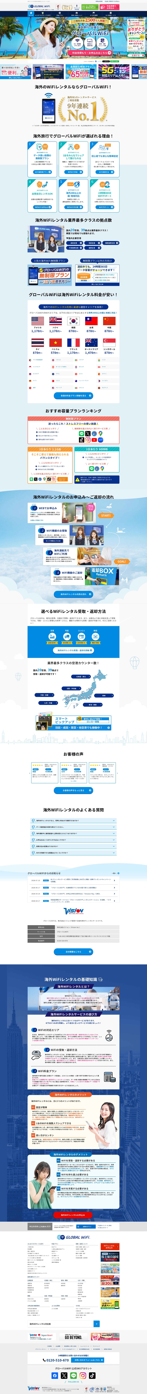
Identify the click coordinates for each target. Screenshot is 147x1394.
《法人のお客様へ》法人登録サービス (84, 1313)
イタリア (79, 360)
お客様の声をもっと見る (73, 790)
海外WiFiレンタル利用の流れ (73, 594)
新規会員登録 (99, 1)
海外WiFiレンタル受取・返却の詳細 (73, 650)
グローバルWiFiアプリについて (83, 1308)
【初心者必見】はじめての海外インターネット (38, 1255)
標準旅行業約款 (108, 1349)
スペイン (102, 374)
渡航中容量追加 (55, 1262)
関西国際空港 (110, 243)
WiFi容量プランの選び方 (33, 1253)
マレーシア (57, 388)
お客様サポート (31, 1271)
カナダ (101, 367)
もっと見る (102, 781)
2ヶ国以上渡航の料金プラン (58, 1249)
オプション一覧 (55, 1258)
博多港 (79, 1298)
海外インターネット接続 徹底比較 (35, 1260)
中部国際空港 (73, 248)
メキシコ (79, 388)
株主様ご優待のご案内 (81, 1315)
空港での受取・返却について (82, 1247)
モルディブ (103, 388)
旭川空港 (46, 1285)
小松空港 (46, 1301)
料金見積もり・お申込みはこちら (89, 52)
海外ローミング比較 (32, 1264)
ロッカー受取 (79, 1255)
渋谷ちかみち (31, 1299)
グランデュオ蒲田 (32, 1301)
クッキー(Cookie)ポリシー (68, 1349)
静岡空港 (63, 1285)
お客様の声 (78, 1311)
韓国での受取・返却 (80, 1253)
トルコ (56, 381)
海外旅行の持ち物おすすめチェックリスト (37, 1273)
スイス (78, 374)
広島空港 (63, 1299)
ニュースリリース (84, 1346)
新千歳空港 (47, 1283)
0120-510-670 (56, 1360)
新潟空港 (46, 1299)
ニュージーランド (81, 381)
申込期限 (30, 1249)
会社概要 (58, 1346)
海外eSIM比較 (31, 1262)
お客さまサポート (103, 1227)
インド (101, 360)
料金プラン (54, 1247)
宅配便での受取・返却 (81, 1249)
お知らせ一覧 (79, 1317)
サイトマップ (96, 1346)
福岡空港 (92, 248)
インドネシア (34, 367)
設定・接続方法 (31, 1251)
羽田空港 (92, 243)
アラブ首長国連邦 (36, 360)
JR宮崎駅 (80, 1301)
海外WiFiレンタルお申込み (73, 1215)
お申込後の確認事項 (32, 1308)
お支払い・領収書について (34, 1315)
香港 (32, 388)
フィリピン (103, 381)
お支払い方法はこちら (36, 520)
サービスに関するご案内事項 (34, 1258)
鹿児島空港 (80, 1292)
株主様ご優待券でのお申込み (112, 1)
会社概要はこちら (73, 951)
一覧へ (114, 873)
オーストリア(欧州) (59, 367)
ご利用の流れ (31, 1247)
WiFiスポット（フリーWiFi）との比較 (36, 1266)
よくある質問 (55, 1308)
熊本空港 (80, 1285)
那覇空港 (80, 1294)
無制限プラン (55, 1251)
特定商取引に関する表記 (70, 1346)
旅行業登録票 (96, 1349)
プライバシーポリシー (40, 1349)
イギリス (56, 360)
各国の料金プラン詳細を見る (73, 395)
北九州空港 (80, 1283)
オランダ (79, 367)
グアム (55, 374)
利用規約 (49, 1346)
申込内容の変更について (33, 1311)
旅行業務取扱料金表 (84, 1349)
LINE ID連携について (32, 1268)
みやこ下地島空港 (82, 1296)
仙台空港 (46, 1288)
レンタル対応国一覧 (56, 1260)
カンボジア (34, 374)
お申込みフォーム (35, 512)
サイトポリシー (54, 1349)
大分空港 (80, 1288)
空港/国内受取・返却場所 (81, 1258)
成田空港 (74, 243)
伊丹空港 (63, 1283)
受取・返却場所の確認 (33, 1313)
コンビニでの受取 (80, 1251)
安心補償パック (55, 1255)
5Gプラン (54, 1253)
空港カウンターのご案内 (105, 1225)
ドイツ (33, 381)
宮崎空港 (80, 1290)
